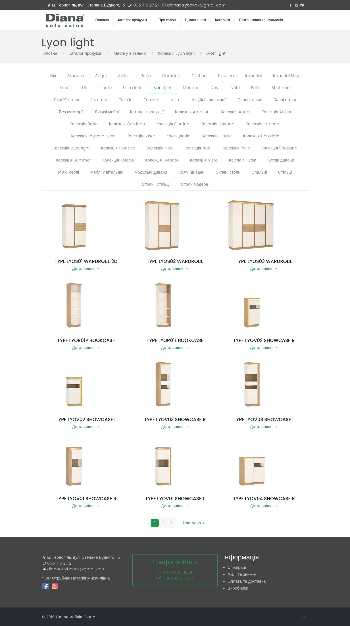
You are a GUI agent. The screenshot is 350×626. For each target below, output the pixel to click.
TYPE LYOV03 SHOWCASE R (175, 419)
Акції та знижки (241, 574)
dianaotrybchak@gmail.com (196, 5)
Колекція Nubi (197, 148)
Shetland (281, 87)
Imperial (253, 75)
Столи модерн (194, 184)
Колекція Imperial (263, 124)
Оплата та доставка (246, 581)
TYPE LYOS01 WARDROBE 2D (86, 261)
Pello (255, 87)
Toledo (126, 100)
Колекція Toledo (118, 160)
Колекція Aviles (276, 112)
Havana (226, 75)
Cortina (199, 75)
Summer (99, 100)
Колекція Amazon (192, 112)
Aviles (123, 75)
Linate (106, 87)
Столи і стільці (156, 184)
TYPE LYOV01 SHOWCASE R (86, 498)
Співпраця (237, 567)
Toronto (151, 100)
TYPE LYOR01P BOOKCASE (86, 340)
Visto (176, 100)
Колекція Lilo (178, 136)
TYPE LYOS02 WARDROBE (175, 261)
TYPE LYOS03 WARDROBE (263, 261)
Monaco (191, 87)
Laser (65, 87)
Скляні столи (228, 172)
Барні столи (284, 100)
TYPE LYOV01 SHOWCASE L (175, 498)
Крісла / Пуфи (242, 160)
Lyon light (162, 87)
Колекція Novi (160, 148)
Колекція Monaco (118, 148)
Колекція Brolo (84, 124)
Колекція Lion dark (261, 136)
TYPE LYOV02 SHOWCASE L (86, 419)
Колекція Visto (204, 160)
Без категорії (71, 112)
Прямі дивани (191, 172)
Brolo (146, 75)
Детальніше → (86, 268)
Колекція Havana (218, 124)
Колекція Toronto (162, 160)
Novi (215, 87)
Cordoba (171, 75)
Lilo (85, 87)
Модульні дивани (150, 172)
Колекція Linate (217, 136)
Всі (53, 75)
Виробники (237, 588)
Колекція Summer (73, 160)
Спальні (259, 172)
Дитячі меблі (107, 112)
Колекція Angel (235, 112)
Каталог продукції (147, 112)
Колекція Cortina (172, 124)
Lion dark (132, 87)
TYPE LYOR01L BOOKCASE (174, 340)
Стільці (285, 172)
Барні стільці (250, 100)
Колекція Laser (141, 136)
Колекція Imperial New (93, 136)
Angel (101, 75)
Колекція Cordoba (127, 124)
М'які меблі (68, 172)
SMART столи (66, 100)
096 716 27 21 (146, 5)
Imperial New (286, 75)
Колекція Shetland (279, 148)
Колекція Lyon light (71, 148)
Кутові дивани (280, 160)
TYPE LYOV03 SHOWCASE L (263, 419)
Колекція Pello (236, 148)
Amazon (75, 75)
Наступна (195, 523)
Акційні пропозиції (209, 100)
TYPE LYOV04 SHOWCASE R (264, 498)
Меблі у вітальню (106, 172)
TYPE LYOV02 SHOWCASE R (264, 340)
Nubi (235, 87)
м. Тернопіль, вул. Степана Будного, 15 (88, 5)
